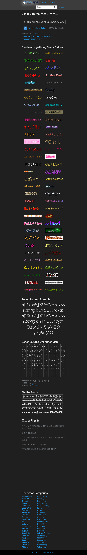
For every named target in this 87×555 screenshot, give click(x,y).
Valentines (42, 545)
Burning (41, 501)
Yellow (41, 547)
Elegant (26, 508)
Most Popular (27, 496)
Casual (25, 503)
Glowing (42, 512)
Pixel (40, 40)
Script (25, 536)
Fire (40, 508)
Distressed (43, 505)
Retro (40, 531)
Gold (25, 515)
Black (25, 499)
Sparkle (41, 540)
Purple (41, 529)
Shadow (42, 536)
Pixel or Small (47, 36)
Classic (26, 505)
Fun (25, 510)
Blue (40, 499)
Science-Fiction (29, 40)
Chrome (42, 503)
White (25, 547)
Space (25, 540)
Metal (25, 524)
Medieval (42, 522)
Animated (42, 496)
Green (41, 517)
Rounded (27, 533)
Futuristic (26, 36)
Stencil (25, 542)
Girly (40, 510)
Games (36, 36)
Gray (25, 517)
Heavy (26, 519)
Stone (40, 542)
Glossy (26, 512)
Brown (25, 501)
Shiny (40, 538)
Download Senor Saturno (35, 28)
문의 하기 (35, 552)
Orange (26, 526)
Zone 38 (35, 33)
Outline (41, 526)
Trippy (25, 545)
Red (25, 531)
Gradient (41, 515)
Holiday (41, 519)
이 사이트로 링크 (49, 552)
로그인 (61, 7)
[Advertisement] (11, 46)
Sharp (25, 538)
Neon (40, 524)
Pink (25, 529)
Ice (24, 522)
